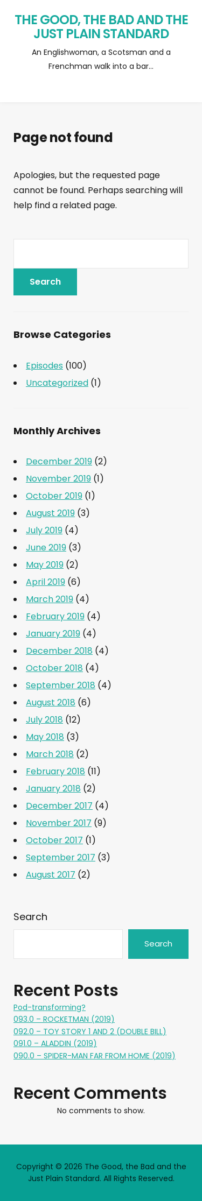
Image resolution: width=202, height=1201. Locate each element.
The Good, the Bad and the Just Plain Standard (101, 27)
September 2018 (60, 685)
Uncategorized (57, 383)
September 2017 (60, 857)
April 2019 (45, 582)
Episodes (44, 365)
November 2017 (59, 823)
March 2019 (49, 599)
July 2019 (44, 530)
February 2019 (55, 616)
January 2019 (53, 633)
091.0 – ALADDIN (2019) (55, 1043)
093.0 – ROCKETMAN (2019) (64, 1019)
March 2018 (50, 754)
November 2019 (58, 478)
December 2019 (59, 461)
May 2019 (45, 565)
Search (30, 916)
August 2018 (50, 702)
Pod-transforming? (49, 1007)
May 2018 (45, 737)
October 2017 (54, 840)
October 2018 (54, 668)
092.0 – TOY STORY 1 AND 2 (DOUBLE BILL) (89, 1031)
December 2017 (59, 806)
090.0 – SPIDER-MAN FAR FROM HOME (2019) (94, 1055)
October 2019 (54, 496)
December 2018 (59, 651)
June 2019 (46, 547)
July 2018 (44, 719)
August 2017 (50, 874)
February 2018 (55, 771)
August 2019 (50, 513)
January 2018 (53, 788)
